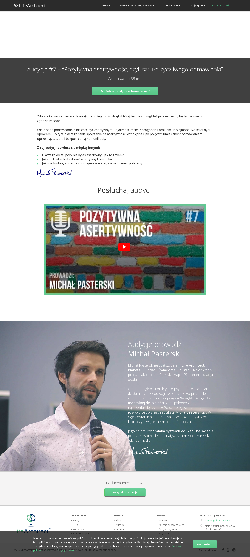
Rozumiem (204, 544)
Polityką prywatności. (68, 550)
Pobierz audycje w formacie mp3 (125, 91)
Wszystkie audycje (125, 492)
